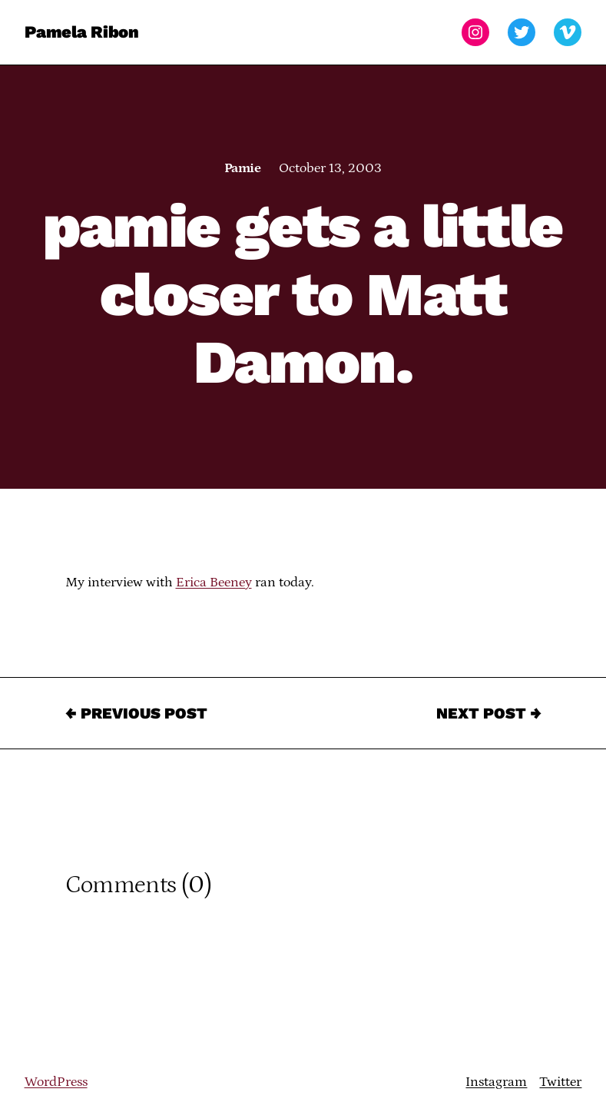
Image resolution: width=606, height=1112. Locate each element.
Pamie (242, 168)
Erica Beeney (214, 582)
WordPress (56, 1082)
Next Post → (488, 713)
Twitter (560, 1082)
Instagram (496, 1082)
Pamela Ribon (82, 31)
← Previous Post (136, 713)
